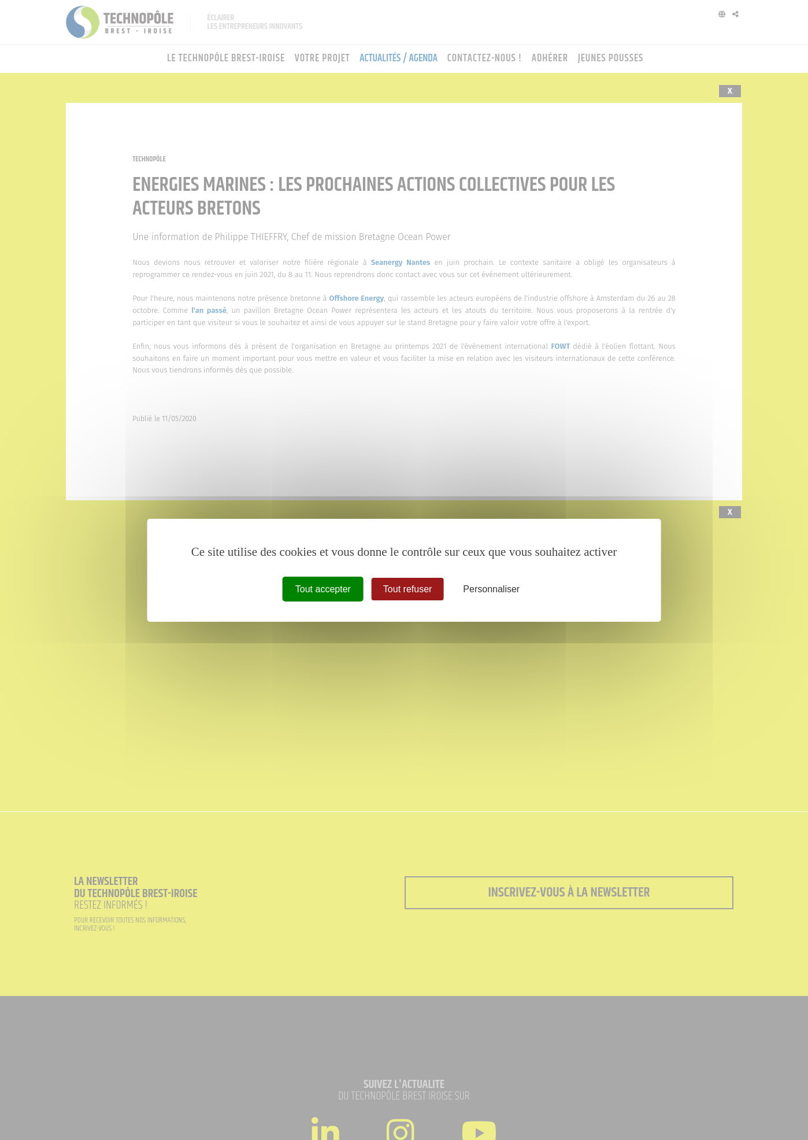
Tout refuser (407, 588)
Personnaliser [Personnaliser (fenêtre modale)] (491, 588)
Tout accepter (323, 588)
